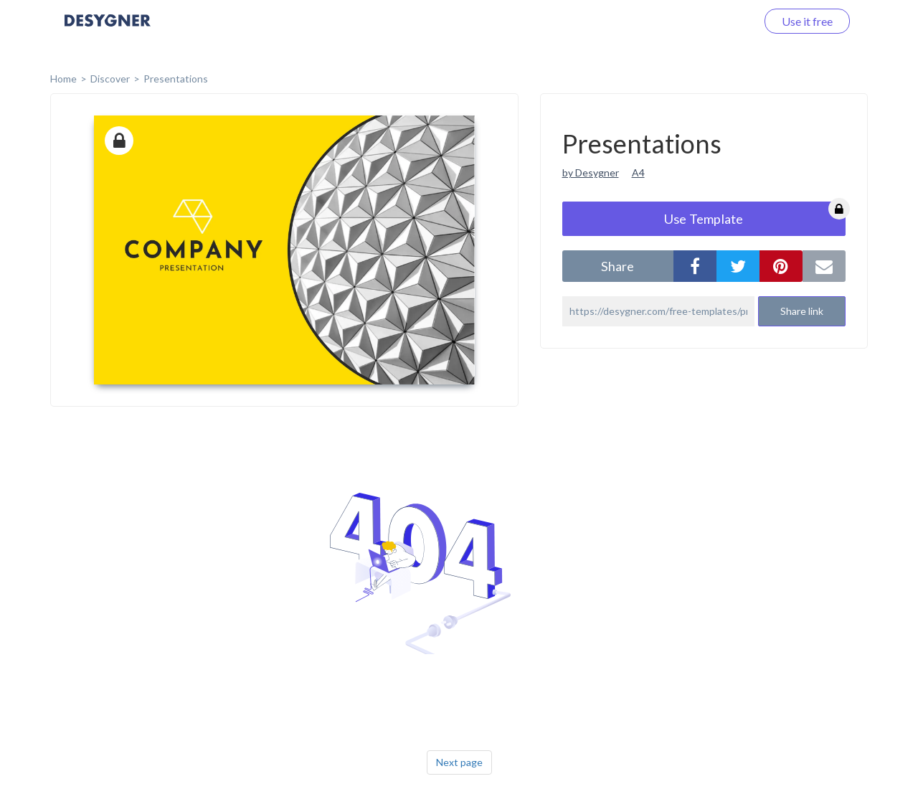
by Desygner (590, 172)
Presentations (175, 78)
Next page (459, 762)
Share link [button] (801, 311)
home (63, 78)
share (617, 266)
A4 (638, 172)
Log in (722, 21)
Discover (110, 78)
